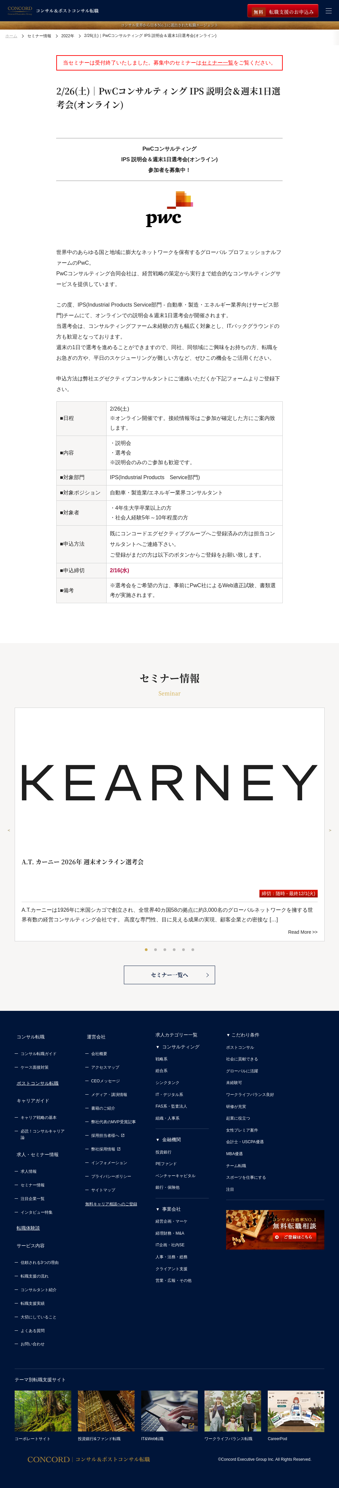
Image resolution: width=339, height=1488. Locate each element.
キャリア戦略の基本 (39, 1117)
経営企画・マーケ (171, 1229)
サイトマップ (103, 1193)
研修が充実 (236, 1114)
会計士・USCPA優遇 (244, 1150)
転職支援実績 (33, 1295)
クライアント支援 (171, 1276)
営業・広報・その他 (173, 1288)
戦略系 (162, 1066)
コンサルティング (180, 1054)
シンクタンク (167, 1090)
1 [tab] (146, 950)
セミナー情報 (33, 1181)
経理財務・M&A (170, 1241)
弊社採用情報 (106, 1153)
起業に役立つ (238, 1126)
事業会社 (171, 1216)
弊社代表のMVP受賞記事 (113, 1126)
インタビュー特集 (37, 1208)
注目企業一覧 (33, 1194)
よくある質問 (33, 1322)
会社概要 (99, 1057)
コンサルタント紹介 (39, 1282)
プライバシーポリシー (111, 1180)
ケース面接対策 (35, 1071)
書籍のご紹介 (103, 1112)
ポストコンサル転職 (36, 1087)
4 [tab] (174, 950)
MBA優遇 (234, 1161)
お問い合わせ (33, 1336)
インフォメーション (109, 1166)
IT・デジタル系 (169, 1102)
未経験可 (234, 1090)
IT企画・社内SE (170, 1253)
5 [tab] (183, 950)
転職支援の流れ (35, 1268)
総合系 (162, 1078)
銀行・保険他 (167, 1195)
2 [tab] (156, 950)
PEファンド (166, 1171)
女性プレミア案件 (242, 1138)
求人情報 (29, 1167)
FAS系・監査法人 (171, 1114)
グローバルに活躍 (242, 1078)
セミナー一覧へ (169, 982)
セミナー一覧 (217, 63)
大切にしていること (39, 1309)
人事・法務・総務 (171, 1264)
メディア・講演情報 (109, 1098)
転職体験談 (26, 1224)
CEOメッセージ (105, 1085)
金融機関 (171, 1147)
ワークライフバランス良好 (250, 1102)
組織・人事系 (167, 1126)
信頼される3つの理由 (40, 1255)
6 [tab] (193, 950)
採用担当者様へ (108, 1139)
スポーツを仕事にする (246, 1185)
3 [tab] (165, 950)
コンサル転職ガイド (39, 1057)
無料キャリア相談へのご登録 (111, 1208)
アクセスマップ (105, 1071)
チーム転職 (236, 1173)
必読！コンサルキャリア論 (43, 1134)
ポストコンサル (240, 1055)
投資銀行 (163, 1159)
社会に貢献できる (242, 1067)
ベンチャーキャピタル (175, 1183)
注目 (230, 1197)
